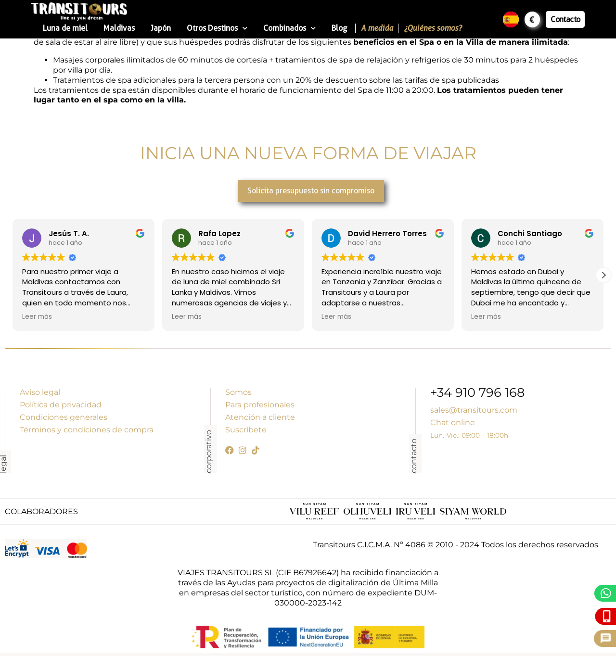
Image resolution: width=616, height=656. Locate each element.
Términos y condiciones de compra (87, 429)
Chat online (452, 422)
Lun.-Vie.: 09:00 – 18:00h (469, 435)
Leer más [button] (37, 317)
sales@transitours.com (473, 410)
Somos (238, 392)
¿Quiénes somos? (433, 28)
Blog (339, 28)
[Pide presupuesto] (606, 638)
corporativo (208, 451)
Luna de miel (65, 28)
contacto (413, 456)
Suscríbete (246, 429)
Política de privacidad (61, 404)
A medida (377, 28)
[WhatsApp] (606, 593)
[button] (603, 275)
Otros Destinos (217, 28)
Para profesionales (260, 404)
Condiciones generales (63, 417)
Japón (161, 28)
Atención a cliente (260, 417)
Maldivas (119, 28)
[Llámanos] (607, 616)
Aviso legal (40, 392)
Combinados (289, 28)
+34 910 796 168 (477, 394)
